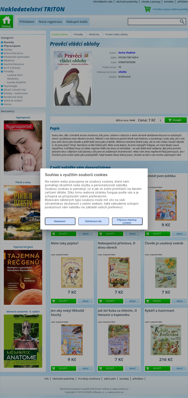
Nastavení (59, 221)
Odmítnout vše (93, 221)
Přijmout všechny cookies (126, 221)
